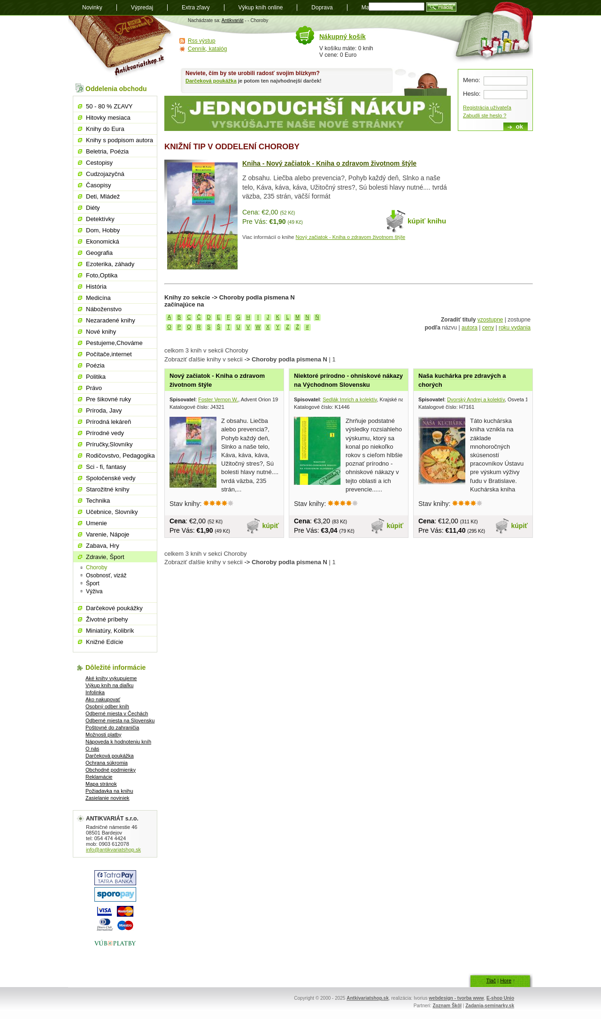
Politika (96, 376)
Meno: (471, 80)
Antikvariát (233, 20)
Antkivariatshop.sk (367, 998)
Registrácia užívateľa (487, 107)
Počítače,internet (109, 354)
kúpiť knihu (427, 221)
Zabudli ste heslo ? (484, 115)
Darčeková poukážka (211, 81)
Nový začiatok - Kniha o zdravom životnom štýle (351, 237)
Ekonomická (102, 241)
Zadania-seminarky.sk (489, 1005)
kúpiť (270, 525)
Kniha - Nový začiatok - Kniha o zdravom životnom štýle (329, 163)
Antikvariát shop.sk (121, 47)
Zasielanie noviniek (107, 798)
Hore (505, 980)
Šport (93, 583)
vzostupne (490, 319)
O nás (92, 748)
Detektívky (100, 218)
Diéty (93, 207)
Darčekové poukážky (114, 608)
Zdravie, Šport (105, 556)
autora (470, 327)
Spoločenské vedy (111, 478)
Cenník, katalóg (207, 49)
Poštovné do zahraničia (112, 727)
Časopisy (98, 185)
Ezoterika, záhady (110, 264)
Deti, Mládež (103, 196)
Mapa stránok (101, 784)
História (96, 286)
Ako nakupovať (102, 699)
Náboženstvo (104, 309)
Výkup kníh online (261, 7)
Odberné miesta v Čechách (116, 713)
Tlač (491, 980)
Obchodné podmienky (110, 770)
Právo (94, 387)
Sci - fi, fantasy (106, 466)
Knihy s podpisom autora (119, 140)
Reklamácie (98, 777)
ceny (488, 327)
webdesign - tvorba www (456, 998)
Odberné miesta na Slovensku (119, 720)
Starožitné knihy (108, 489)
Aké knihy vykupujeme (111, 678)
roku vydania (515, 327)
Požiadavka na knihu (109, 791)
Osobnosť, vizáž (106, 575)
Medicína (98, 297)
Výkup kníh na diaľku (109, 685)
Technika (98, 500)
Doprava (321, 7)
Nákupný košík (342, 36)
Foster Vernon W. (218, 399)
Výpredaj (142, 7)
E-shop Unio (500, 998)
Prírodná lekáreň (108, 421)
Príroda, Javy (104, 410)
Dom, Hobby (103, 230)
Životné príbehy (107, 619)
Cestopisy (99, 162)
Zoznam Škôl (447, 1005)
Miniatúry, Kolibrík (110, 630)
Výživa (94, 591)
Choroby (96, 567)
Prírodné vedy (105, 433)
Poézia (95, 365)
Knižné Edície (104, 641)
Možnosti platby (103, 734)
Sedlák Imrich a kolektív (350, 399)
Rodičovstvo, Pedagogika (120, 455)
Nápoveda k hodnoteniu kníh (118, 741)
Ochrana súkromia (106, 763)
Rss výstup (202, 41)
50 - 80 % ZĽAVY (109, 106)
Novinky (92, 7)
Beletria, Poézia (107, 151)
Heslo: (471, 93)
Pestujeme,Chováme (114, 342)
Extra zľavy (196, 7)
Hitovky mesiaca (108, 117)
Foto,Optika (101, 275)
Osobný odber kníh (107, 706)
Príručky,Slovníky (109, 444)
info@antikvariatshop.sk (113, 849)
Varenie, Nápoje (107, 534)
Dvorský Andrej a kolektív (476, 399)
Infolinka (95, 692)
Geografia (99, 252)
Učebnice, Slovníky (112, 511)
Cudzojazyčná (105, 173)
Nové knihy (101, 331)
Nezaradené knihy (110, 320)
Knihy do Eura (105, 128)
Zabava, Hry (102, 545)
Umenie (96, 523)
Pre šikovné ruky (108, 399)
